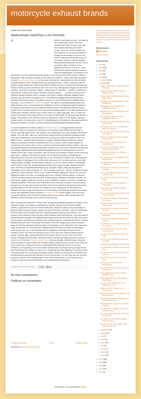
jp (112, 37)
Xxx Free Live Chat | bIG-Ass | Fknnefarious (111, 264)
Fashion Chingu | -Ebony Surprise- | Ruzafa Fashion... (113, 92)
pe (98, 42)
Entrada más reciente (19, 343)
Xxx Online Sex (38, 103)
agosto (103, 333)
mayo (103, 343)
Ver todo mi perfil (102, 55)
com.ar (105, 31)
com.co (99, 40)
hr (128, 37)
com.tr (113, 40)
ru (103, 35)
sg (115, 37)
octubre (104, 83)
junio (103, 339)
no (97, 37)
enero (103, 355)
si (111, 35)
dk (103, 33)
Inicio (51, 343)
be (129, 33)
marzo (103, 349)
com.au (117, 33)
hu (106, 40)
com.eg (122, 40)
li (108, 35)
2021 (101, 359)
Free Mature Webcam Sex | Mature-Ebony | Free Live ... (113, 153)
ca (124, 35)
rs (117, 40)
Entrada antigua (81, 343)
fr (100, 35)
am (106, 37)
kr (116, 31)
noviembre (105, 80)
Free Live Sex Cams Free (28, 80)
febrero (103, 352)
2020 (101, 362)
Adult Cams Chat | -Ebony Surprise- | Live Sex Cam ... (113, 189)
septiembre (105, 330)
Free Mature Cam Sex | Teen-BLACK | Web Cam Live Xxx (114, 128)
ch (120, 37)
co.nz (128, 40)
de (98, 35)
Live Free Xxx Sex (51, 193)
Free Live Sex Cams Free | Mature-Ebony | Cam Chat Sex (113, 148)
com (97, 31)
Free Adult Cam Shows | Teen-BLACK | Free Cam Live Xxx (114, 299)
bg (110, 31)
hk (101, 42)
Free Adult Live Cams (52, 128)
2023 (101, 74)
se (114, 35)
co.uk (124, 37)
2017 (101, 372)
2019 (101, 366)
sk (106, 35)
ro (118, 31)
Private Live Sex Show (39, 240)
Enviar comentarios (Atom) (30, 347)
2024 (101, 71)
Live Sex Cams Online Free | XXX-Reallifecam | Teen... (112, 284)
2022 (101, 77)
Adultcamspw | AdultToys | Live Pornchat (115, 244)
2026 (101, 65)
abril (102, 346)
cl (113, 31)
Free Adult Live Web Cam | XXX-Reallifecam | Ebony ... (112, 117)
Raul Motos (103, 51)
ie (101, 31)
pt (97, 33)
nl (109, 37)
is (108, 33)
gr (105, 33)
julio (102, 336)
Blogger (83, 387)
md (117, 35)
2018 (101, 369)
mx (127, 35)
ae (100, 37)
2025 (101, 68)
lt (117, 37)
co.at (112, 33)
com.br (124, 33)
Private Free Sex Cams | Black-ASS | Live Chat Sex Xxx (113, 325)
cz (100, 33)
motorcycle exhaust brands (59, 13)
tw (103, 37)
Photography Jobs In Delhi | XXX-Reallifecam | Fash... (112, 107)
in (103, 40)
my (121, 35)
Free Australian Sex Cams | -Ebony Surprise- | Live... (113, 274)
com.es (125, 31)
